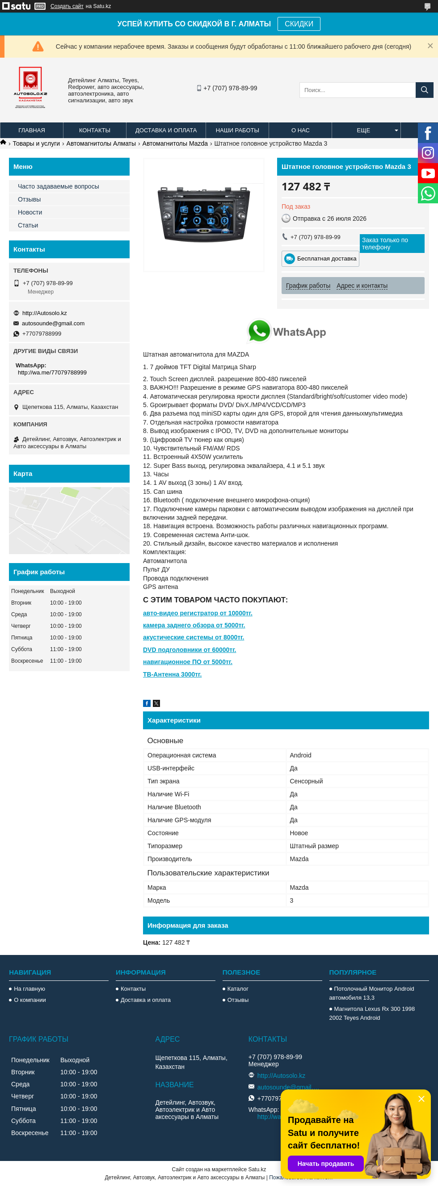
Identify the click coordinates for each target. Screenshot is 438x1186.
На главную (29, 988)
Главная (31, 130)
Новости (30, 212)
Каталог (237, 988)
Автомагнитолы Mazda (175, 143)
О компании (30, 1000)
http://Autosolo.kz (44, 313)
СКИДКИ (299, 24)
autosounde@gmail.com (53, 323)
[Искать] (425, 90)
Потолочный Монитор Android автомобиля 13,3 (371, 993)
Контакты (94, 130)
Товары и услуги (36, 143)
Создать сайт (67, 6)
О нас (300, 130)
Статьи (28, 225)
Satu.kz (257, 1169)
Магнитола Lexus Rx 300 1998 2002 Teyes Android (372, 1013)
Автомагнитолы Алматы (101, 143)
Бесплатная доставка (327, 258)
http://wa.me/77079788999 (52, 372)
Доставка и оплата (166, 130)
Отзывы (29, 199)
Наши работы (237, 130)
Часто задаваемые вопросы (58, 186)
